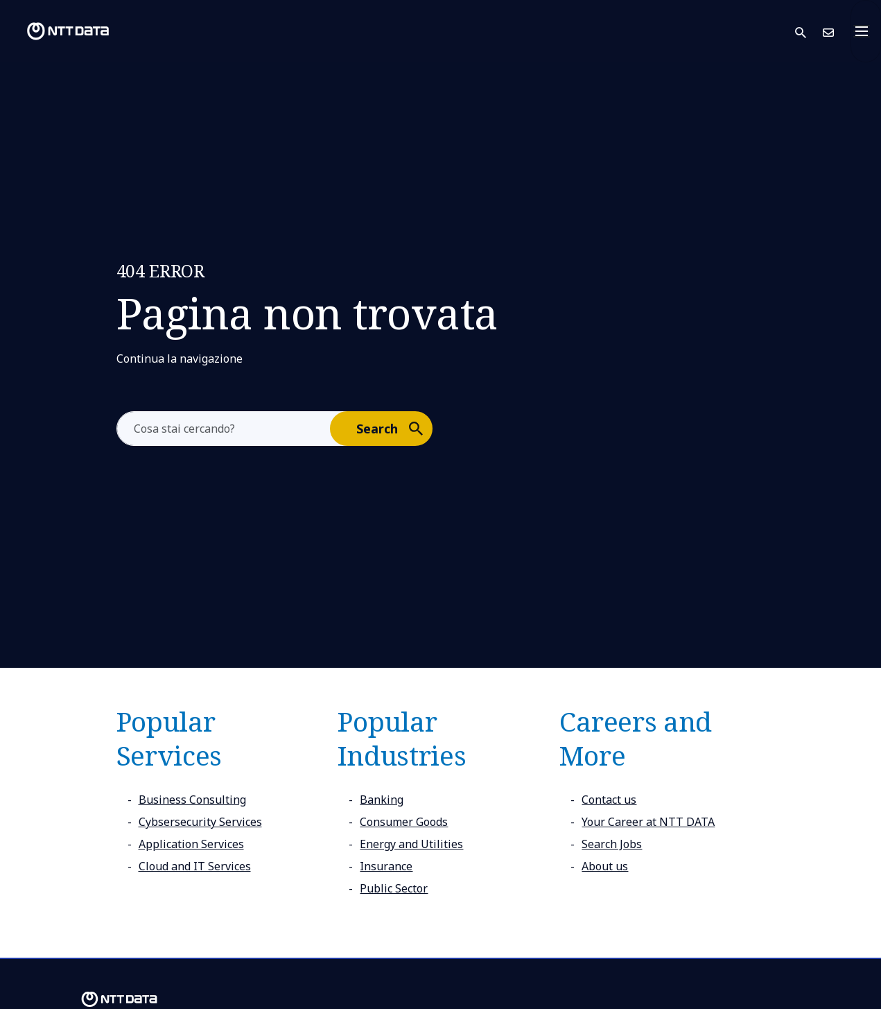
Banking (381, 799)
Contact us (609, 799)
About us (605, 866)
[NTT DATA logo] (57, 31)
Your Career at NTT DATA (648, 821)
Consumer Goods (404, 821)
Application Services (191, 844)
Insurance (386, 866)
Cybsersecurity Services (200, 821)
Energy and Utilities (411, 844)
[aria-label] (223, 428)
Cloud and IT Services (195, 866)
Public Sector (394, 888)
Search (393, 428)
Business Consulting (192, 799)
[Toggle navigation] (866, 31)
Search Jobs (612, 844)
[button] (809, 31)
